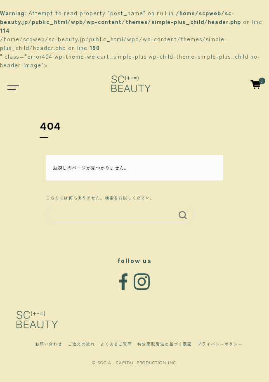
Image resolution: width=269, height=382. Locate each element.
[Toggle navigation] (9, 84)
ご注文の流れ (81, 344)
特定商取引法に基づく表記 (164, 344)
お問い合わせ (48, 344)
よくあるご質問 (116, 344)
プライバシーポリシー (220, 344)
